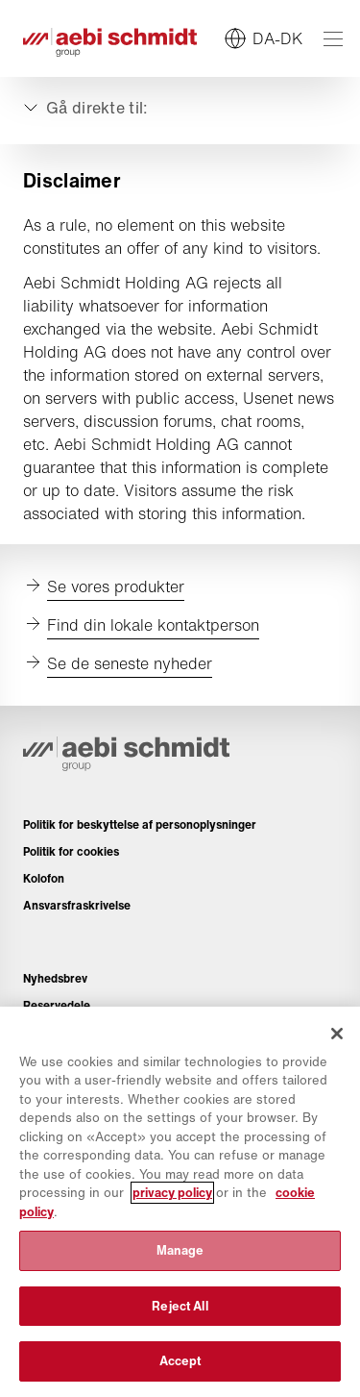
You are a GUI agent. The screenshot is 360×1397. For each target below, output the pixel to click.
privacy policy (172, 1193)
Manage (180, 1250)
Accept (180, 1361)
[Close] (337, 1033)
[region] (180, 1202)
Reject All (179, 1306)
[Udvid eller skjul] (84, 107)
